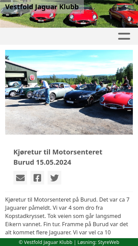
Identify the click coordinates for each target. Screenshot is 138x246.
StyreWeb (109, 242)
